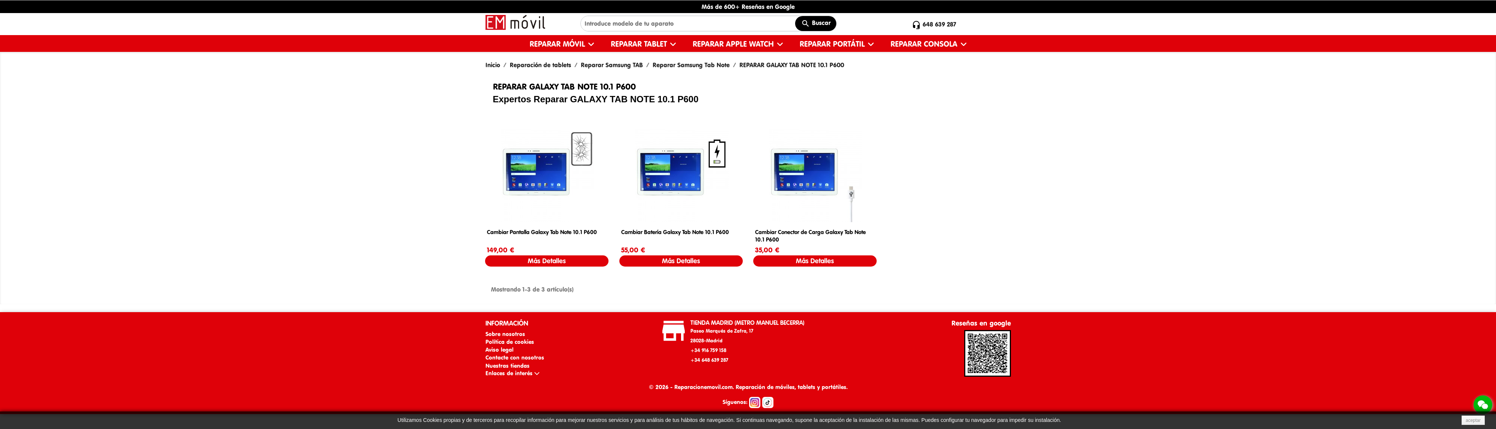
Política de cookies (509, 341)
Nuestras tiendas (507, 365)
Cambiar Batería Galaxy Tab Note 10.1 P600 (675, 232)
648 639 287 (939, 24)
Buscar (816, 23)
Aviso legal (499, 349)
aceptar (1473, 420)
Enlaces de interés (512, 373)
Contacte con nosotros (514, 357)
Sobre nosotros (505, 334)
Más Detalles (547, 261)
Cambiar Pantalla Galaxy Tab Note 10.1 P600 (542, 232)
